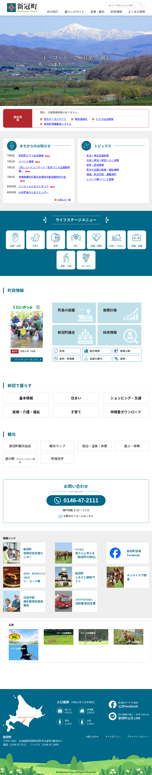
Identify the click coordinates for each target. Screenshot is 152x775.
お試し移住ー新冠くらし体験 (102, 160)
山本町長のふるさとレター (34, 192)
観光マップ (57, 446)
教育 (56, 240)
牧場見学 (57, 458)
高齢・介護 (65, 260)
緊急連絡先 (81, 119)
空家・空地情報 (95, 165)
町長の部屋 (66, 309)
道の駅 (20, 459)
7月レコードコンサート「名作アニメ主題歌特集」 (44, 169)
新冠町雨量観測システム (57, 124)
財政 (59, 351)
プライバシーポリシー (138, 736)
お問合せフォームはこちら (78, 516)
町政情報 (116, 11)
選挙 (119, 359)
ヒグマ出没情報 (104, 119)
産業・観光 (97, 11)
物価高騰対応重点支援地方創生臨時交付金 (42, 178)
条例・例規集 (64, 359)
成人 (76, 240)
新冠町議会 (66, 332)
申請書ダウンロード (125, 411)
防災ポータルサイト (55, 119)
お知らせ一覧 (64, 199)
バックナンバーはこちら (27, 359)
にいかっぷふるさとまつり (37, 186)
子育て (35, 240)
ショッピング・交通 (125, 397)
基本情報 (26, 397)
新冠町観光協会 (20, 446)
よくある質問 (136, 11)
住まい (76, 397)
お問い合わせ (92, 736)
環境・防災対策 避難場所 (101, 174)
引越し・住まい (116, 240)
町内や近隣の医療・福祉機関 (102, 169)
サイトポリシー (113, 736)
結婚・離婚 (96, 240)
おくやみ (86, 260)
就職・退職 (136, 240)
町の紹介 (52, 11)
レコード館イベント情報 (100, 179)
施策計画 (110, 309)
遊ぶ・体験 (132, 446)
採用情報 (110, 332)
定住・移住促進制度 (97, 155)
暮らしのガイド (74, 11)
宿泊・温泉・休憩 (94, 446)
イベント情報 (29, 161)
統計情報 (92, 351)
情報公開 (122, 351)
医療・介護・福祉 (26, 411)
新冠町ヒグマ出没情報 (34, 155)
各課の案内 (93, 359)
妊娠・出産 (15, 240)
